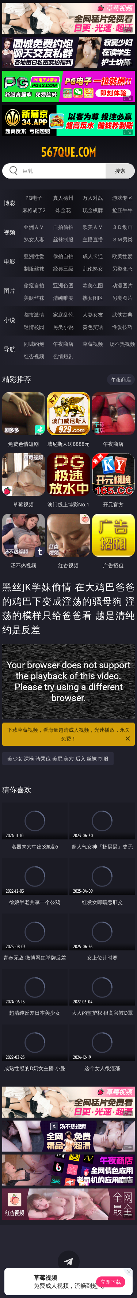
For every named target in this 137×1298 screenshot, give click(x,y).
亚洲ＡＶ (34, 226)
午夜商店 (63, 343)
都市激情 (34, 314)
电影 (9, 261)
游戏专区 (122, 197)
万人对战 (93, 197)
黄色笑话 (93, 326)
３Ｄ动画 (122, 226)
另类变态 (122, 268)
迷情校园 (34, 326)
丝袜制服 (63, 239)
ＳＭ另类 (122, 239)
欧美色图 (93, 285)
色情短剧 (63, 356)
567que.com (68, 152)
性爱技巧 (122, 326)
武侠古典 (122, 314)
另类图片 (122, 297)
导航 (9, 349)
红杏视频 (34, 356)
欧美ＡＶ (93, 226)
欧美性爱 (122, 256)
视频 (9, 232)
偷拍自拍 (63, 256)
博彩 (9, 203)
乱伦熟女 (93, 268)
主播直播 (93, 239)
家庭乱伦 (63, 314)
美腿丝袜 (34, 297)
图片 (9, 291)
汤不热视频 (122, 343)
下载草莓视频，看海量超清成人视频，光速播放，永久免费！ (69, 734)
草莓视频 (93, 343)
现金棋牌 (93, 210)
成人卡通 (93, 256)
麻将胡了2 (34, 210)
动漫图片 (122, 285)
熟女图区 (93, 297)
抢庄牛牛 (122, 210)
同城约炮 (34, 343)
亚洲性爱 (34, 256)
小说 (9, 320)
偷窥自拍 (34, 285)
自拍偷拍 (63, 226)
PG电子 (33, 197)
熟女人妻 (34, 239)
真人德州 (63, 197)
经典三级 (63, 268)
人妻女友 (93, 314)
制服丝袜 (34, 268)
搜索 (120, 170)
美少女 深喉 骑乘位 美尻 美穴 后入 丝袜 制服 (58, 758)
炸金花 (63, 210)
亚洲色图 (63, 285)
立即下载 (110, 1281)
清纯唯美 (63, 297)
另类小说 (63, 326)
